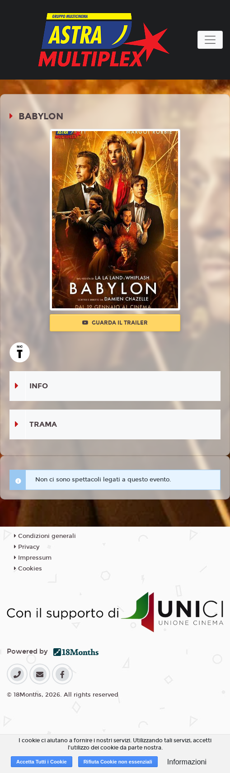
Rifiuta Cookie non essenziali (118, 761)
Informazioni (187, 762)
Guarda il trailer (115, 323)
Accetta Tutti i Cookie (41, 761)
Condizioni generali (45, 536)
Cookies (28, 568)
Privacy (26, 547)
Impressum (33, 557)
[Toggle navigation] (210, 40)
